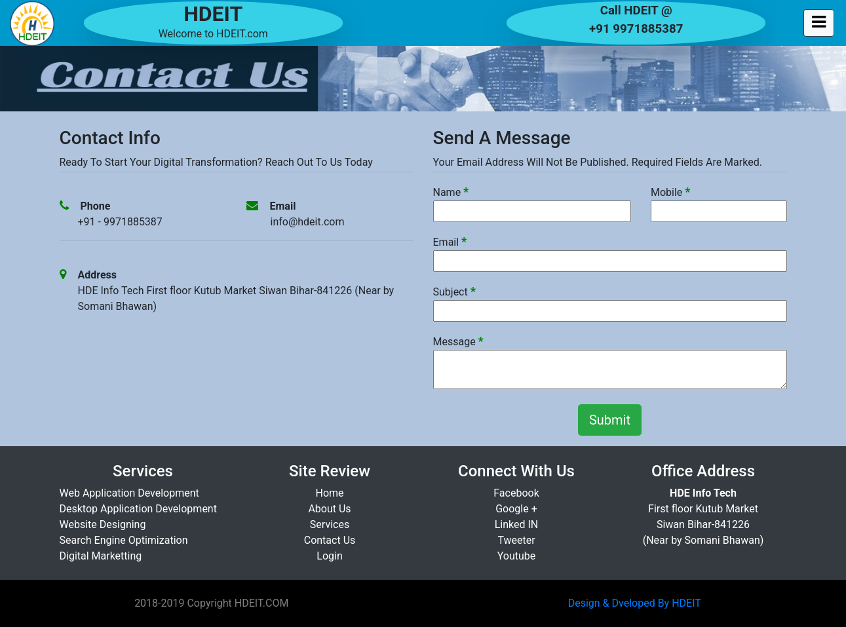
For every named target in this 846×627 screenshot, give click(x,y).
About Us (329, 509)
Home (329, 493)
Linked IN (517, 524)
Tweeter (516, 540)
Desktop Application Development (138, 509)
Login (329, 556)
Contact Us (330, 540)
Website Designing (103, 524)
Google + (516, 509)
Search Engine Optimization (124, 540)
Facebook (516, 493)
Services (329, 524)
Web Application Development (129, 493)
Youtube (516, 556)
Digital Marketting (101, 556)
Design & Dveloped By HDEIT (634, 603)
